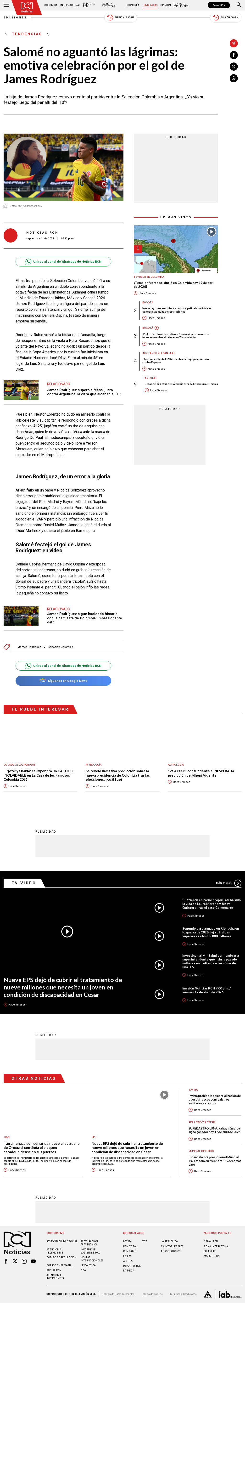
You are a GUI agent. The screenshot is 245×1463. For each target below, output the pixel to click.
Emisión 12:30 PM (120, 18)
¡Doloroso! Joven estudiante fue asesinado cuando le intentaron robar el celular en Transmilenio (175, 336)
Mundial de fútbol (202, 1148)
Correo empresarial (59, 1262)
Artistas (150, 378)
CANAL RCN (218, 5)
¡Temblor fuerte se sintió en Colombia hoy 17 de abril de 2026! (174, 284)
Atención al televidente (54, 1248)
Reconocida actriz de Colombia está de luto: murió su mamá (181, 383)
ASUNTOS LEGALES (172, 1243)
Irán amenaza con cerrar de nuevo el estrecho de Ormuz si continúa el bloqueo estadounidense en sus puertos (42, 1145)
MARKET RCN (212, 1253)
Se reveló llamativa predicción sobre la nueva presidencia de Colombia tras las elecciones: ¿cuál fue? (118, 773)
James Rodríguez (29, 644)
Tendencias (149, 5)
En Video (23, 880)
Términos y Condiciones (183, 1291)
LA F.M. (127, 1253)
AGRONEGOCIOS (170, 1248)
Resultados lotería (202, 1119)
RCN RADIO (129, 1248)
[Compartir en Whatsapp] (234, 78)
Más (228, 880)
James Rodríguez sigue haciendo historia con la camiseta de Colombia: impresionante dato (84, 615)
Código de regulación (61, 1254)
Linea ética (88, 1262)
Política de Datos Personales (118, 1291)
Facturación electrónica (89, 1240)
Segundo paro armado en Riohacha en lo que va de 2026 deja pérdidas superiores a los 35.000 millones (210, 929)
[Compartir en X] (234, 66)
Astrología (93, 762)
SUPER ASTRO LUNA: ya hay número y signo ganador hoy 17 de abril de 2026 (215, 1127)
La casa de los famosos (19, 762)
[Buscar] (239, 5)
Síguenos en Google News (63, 678)
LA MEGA (128, 1268)
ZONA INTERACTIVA (216, 1243)
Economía (132, 5)
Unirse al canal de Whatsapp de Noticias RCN (63, 262)
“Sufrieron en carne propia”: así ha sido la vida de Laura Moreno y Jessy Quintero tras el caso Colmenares (211, 901)
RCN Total (130, 1243)
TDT (144, 1238)
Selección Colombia (60, 644)
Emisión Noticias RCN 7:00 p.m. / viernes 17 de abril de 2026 (206, 987)
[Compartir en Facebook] (234, 55)
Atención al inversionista (55, 1274)
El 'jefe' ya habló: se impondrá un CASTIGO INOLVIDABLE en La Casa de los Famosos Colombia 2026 (38, 773)
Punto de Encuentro (181, 5)
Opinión (165, 5)
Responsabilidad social (62, 1238)
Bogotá (147, 302)
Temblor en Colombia (149, 276)
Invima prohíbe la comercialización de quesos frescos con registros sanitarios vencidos (215, 1096)
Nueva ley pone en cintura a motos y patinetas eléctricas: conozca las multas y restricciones (177, 310)
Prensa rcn (53, 1267)
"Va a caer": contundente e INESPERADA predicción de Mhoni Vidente (201, 771)
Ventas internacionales (92, 1256)
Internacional (70, 5)
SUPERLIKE (210, 1248)
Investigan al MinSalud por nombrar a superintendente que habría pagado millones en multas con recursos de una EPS (210, 958)
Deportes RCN (89, 5)
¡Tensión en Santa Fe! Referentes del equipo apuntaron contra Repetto (176, 360)
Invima (193, 1087)
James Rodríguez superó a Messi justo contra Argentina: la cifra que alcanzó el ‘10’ (84, 392)
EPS (94, 1134)
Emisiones (16, 17)
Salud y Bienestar (108, 5)
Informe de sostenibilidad (90, 1248)
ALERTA (128, 1258)
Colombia (50, 5)
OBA (83, 1267)
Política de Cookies (152, 1291)
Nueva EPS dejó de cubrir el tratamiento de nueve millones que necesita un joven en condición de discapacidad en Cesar (63, 984)
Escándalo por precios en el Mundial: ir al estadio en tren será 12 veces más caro (215, 1158)
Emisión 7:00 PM (226, 18)
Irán (7, 1134)
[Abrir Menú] (6, 5)
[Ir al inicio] (26, 7)
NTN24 (127, 1238)
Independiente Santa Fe (158, 353)
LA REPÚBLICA (169, 1238)
